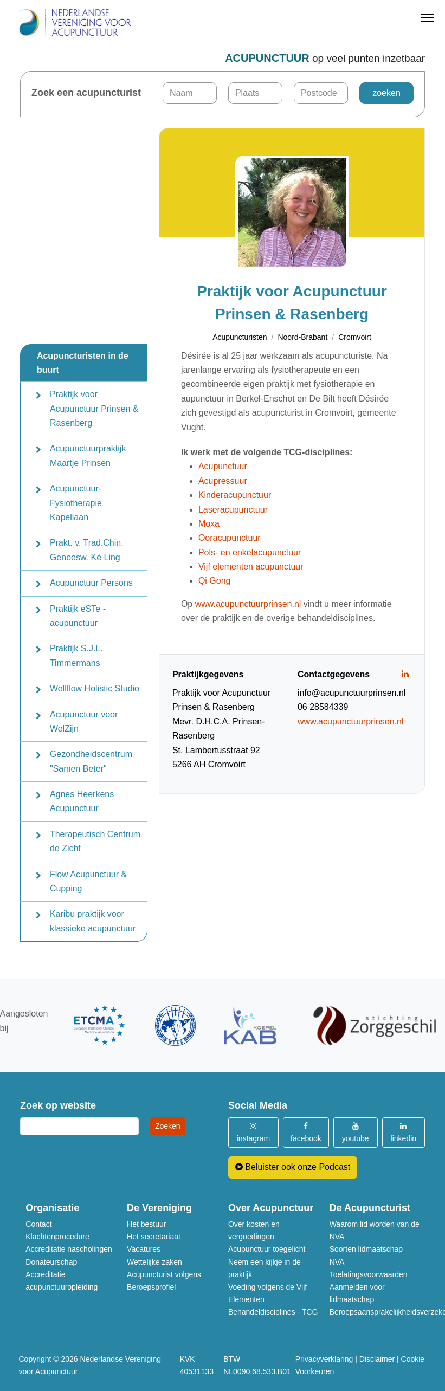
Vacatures (143, 1249)
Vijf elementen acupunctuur (251, 566)
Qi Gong (214, 580)
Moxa (209, 523)
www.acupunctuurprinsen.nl (248, 604)
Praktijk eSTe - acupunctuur (78, 615)
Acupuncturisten (239, 337)
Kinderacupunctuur (234, 495)
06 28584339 (323, 706)
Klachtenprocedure (57, 1236)
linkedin (403, 1132)
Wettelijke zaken (154, 1262)
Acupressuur (222, 481)
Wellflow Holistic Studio (94, 688)
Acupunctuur (222, 466)
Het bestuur (146, 1224)
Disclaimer (377, 1359)
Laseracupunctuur (233, 509)
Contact (38, 1224)
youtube (355, 1132)
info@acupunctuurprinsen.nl (351, 692)
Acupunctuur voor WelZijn (84, 721)
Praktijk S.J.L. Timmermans (76, 655)
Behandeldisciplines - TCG (273, 1312)
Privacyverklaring (324, 1359)
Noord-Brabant (302, 337)
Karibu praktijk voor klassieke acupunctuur (93, 921)
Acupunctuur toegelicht (266, 1249)
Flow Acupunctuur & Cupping (88, 881)
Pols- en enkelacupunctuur (249, 552)
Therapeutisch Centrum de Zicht (95, 841)
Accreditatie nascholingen (68, 1249)
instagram (253, 1132)
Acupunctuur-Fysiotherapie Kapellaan (76, 503)
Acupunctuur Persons (91, 582)
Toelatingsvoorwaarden (369, 1274)
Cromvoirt (354, 337)
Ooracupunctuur (229, 537)
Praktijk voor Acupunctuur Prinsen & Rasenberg (94, 409)
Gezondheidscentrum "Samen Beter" (91, 761)
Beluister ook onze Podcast (292, 1167)
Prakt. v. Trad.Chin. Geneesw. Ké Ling (87, 549)
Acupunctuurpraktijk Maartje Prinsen (88, 455)
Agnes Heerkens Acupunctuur (82, 801)
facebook (306, 1132)
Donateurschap (51, 1262)
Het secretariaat (153, 1236)
